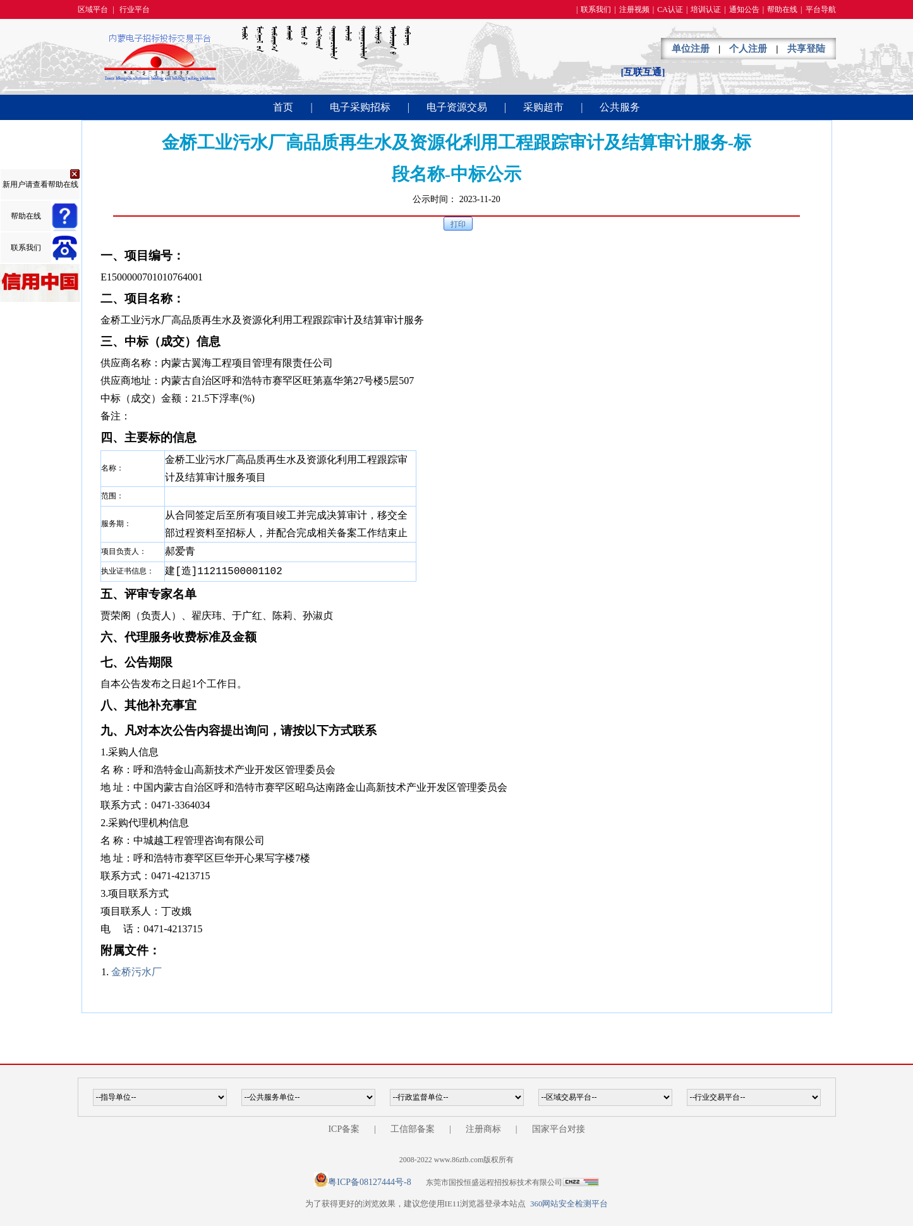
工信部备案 (412, 1129)
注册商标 (483, 1129)
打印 (458, 224)
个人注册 (748, 49)
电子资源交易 (456, 107)
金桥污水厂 (136, 971)
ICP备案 (344, 1129)
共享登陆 (806, 49)
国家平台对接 (558, 1129)
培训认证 (706, 9)
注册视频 (634, 9)
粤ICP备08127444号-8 (369, 1182)
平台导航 (821, 9)
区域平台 (93, 9)
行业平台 (134, 9)
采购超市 (543, 107)
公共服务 (620, 107)
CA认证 (670, 9)
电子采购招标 (360, 107)
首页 (283, 107)
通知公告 (744, 9)
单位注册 (691, 49)
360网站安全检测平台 (569, 1203)
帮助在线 (782, 9)
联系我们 (596, 9)
